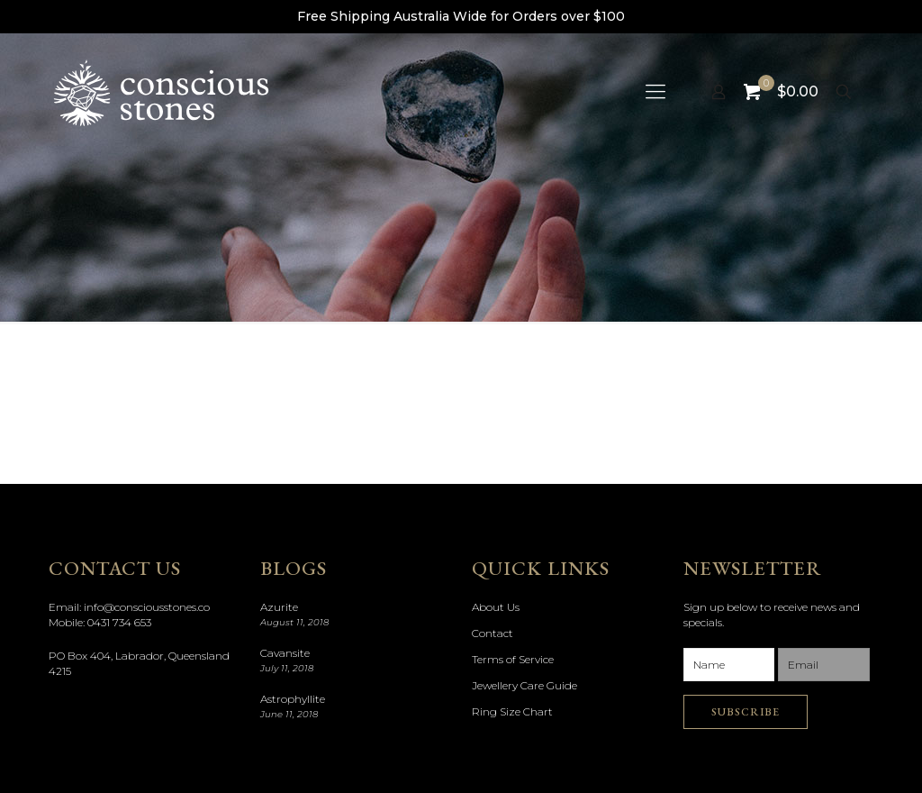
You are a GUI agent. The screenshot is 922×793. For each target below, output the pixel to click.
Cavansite (285, 653)
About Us (496, 607)
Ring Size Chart (512, 711)
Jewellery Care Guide (524, 685)
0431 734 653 (119, 622)
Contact (492, 633)
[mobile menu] (655, 92)
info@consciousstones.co (147, 607)
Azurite (279, 607)
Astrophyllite (292, 699)
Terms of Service (513, 659)
